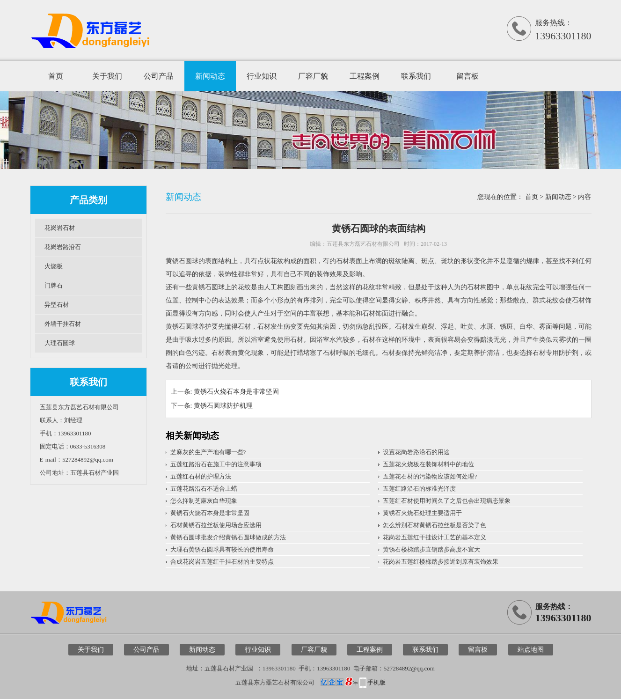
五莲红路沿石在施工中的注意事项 (216, 464)
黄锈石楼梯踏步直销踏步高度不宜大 (431, 549)
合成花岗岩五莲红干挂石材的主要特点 (222, 561)
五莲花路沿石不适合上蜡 (203, 488)
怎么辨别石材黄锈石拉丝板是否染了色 (434, 525)
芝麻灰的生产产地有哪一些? (208, 452)
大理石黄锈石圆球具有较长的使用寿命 (222, 549)
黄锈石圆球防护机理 (223, 405)
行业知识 (262, 76)
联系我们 (416, 76)
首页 (55, 76)
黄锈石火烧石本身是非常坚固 (236, 391)
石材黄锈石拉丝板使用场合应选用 (216, 525)
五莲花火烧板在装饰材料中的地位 (428, 464)
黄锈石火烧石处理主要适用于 (422, 512)
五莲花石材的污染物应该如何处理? (430, 476)
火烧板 (53, 266)
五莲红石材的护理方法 (200, 476)
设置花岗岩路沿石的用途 (416, 452)
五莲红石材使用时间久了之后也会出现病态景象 (447, 500)
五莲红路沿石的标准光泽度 (419, 488)
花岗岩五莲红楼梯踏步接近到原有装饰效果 (440, 561)
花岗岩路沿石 (62, 246)
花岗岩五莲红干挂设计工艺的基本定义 (434, 537)
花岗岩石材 (59, 227)
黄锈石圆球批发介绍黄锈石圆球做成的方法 (228, 537)
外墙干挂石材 (62, 323)
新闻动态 (210, 76)
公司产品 (159, 76)
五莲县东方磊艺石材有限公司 (363, 244)
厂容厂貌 (313, 76)
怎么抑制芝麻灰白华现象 (203, 500)
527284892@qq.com (409, 668)
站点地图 (531, 649)
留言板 (467, 76)
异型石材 (56, 304)
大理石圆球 (59, 342)
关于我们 (107, 76)
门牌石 (53, 285)
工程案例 (365, 76)
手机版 (376, 682)
